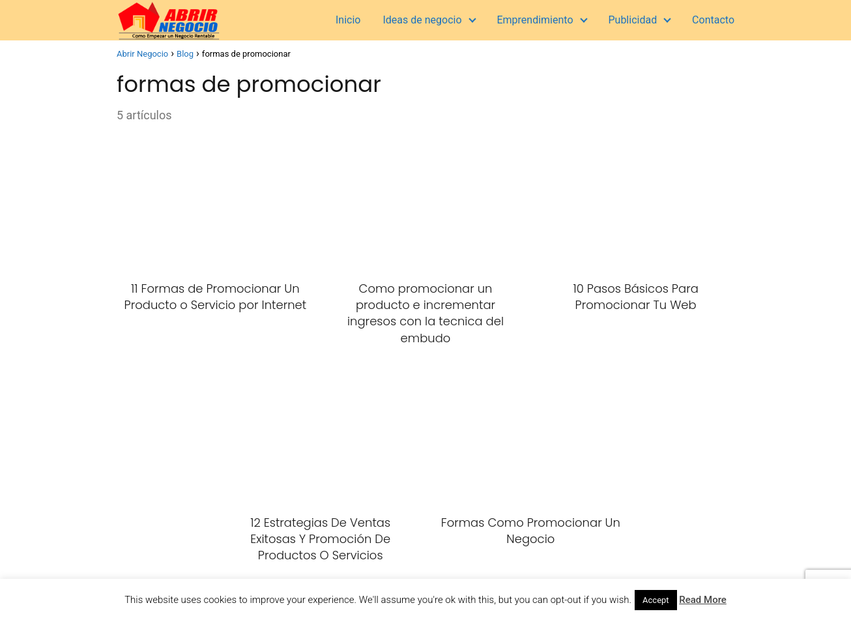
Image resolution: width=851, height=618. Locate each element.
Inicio (348, 20)
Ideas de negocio (421, 20)
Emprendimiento (535, 20)
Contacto (713, 20)
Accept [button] (655, 600)
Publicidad (632, 20)
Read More (703, 600)
